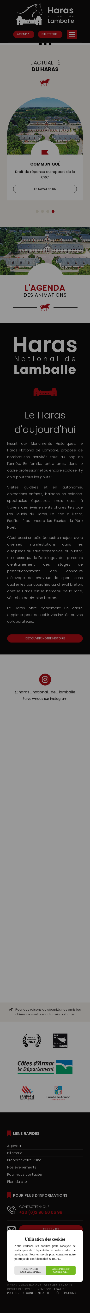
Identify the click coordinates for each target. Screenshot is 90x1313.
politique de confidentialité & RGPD (37, 1258)
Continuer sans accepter (30, 1270)
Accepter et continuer (60, 1270)
